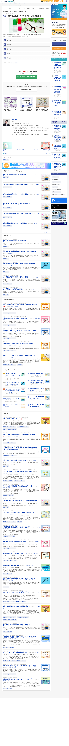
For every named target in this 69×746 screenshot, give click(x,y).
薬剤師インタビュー (56, 191)
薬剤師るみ (5, 473)
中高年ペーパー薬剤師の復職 (11, 565)
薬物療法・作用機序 (16, 601)
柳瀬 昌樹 (11, 253)
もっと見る (47, 232)
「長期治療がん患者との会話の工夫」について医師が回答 (19, 637)
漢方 (4, 187)
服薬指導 (47, 8)
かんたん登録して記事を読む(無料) (26, 76)
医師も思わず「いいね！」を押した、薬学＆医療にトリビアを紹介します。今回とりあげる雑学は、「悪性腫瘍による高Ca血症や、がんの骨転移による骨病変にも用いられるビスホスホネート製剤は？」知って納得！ (21, 335)
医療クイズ (34, 8)
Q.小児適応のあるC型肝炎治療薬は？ (14, 289)
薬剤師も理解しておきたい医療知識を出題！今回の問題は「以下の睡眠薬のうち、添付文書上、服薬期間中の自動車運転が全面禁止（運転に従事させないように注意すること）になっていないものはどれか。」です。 (21, 268)
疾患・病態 (19, 521)
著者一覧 (23, 8)
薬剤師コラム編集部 (14, 306)
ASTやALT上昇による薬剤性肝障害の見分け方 (16, 592)
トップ (5, 8)
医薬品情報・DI (6, 521)
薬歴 (15, 560)
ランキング (10, 8)
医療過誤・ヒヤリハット (19, 480)
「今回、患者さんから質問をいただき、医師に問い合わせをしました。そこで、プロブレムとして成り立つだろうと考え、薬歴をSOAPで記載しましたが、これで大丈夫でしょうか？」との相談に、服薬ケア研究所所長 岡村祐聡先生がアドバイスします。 (21, 557)
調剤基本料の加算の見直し (11, 418)
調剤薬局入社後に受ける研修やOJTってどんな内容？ (18, 679)
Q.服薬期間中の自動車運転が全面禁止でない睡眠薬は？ (19, 263)
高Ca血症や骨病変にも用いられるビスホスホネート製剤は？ (20, 330)
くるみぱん (11, 514)
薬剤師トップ (4, 3)
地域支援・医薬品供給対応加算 (10, 429)
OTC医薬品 (12, 536)
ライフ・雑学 (6, 313)
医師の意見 (5, 647)
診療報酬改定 (41, 8)
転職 (11, 573)
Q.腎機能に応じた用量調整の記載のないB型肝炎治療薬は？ (20, 251)
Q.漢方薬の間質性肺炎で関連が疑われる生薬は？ (17, 213)
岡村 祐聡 (35, 553)
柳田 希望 (11, 357)
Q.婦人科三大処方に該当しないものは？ (14, 175)
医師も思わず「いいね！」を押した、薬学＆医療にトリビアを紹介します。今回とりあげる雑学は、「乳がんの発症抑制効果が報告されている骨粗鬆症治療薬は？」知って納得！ (21, 309)
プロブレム (5, 560)
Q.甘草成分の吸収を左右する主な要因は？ (15, 223)
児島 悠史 (11, 265)
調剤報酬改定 (6, 364)
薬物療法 (12, 647)
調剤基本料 (5, 426)
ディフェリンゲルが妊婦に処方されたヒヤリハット (18, 486)
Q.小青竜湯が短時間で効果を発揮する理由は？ (16, 184)
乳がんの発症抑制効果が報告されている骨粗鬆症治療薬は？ (20, 305)
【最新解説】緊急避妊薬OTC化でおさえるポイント (18, 527)
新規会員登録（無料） (26, 89)
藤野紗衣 (34, 174)
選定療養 (28, 8)
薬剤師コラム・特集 (12, 3)
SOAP (11, 560)
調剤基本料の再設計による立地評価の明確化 (16, 606)
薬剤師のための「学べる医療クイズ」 (24, 3)
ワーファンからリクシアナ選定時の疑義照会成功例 (18, 471)
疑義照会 (11, 480)
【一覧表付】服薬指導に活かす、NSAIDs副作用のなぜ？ (19, 512)
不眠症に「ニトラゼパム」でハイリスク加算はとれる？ (19, 355)
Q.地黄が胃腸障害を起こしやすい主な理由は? (16, 194)
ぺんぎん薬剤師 (29, 418)
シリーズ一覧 (17, 8)
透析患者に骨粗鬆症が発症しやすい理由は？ (16, 318)
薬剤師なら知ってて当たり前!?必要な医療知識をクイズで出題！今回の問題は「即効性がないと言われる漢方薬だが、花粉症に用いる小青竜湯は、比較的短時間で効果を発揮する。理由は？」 (21, 280)
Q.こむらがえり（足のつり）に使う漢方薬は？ (16, 204)
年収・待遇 (5, 573)
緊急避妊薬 (5, 536)
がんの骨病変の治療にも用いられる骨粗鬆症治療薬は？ (19, 343)
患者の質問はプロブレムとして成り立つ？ (15, 553)
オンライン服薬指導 (56, 189)
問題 (4, 16)
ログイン (65, 1)
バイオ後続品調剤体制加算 (22, 426)
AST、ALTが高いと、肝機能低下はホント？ (16, 652)
